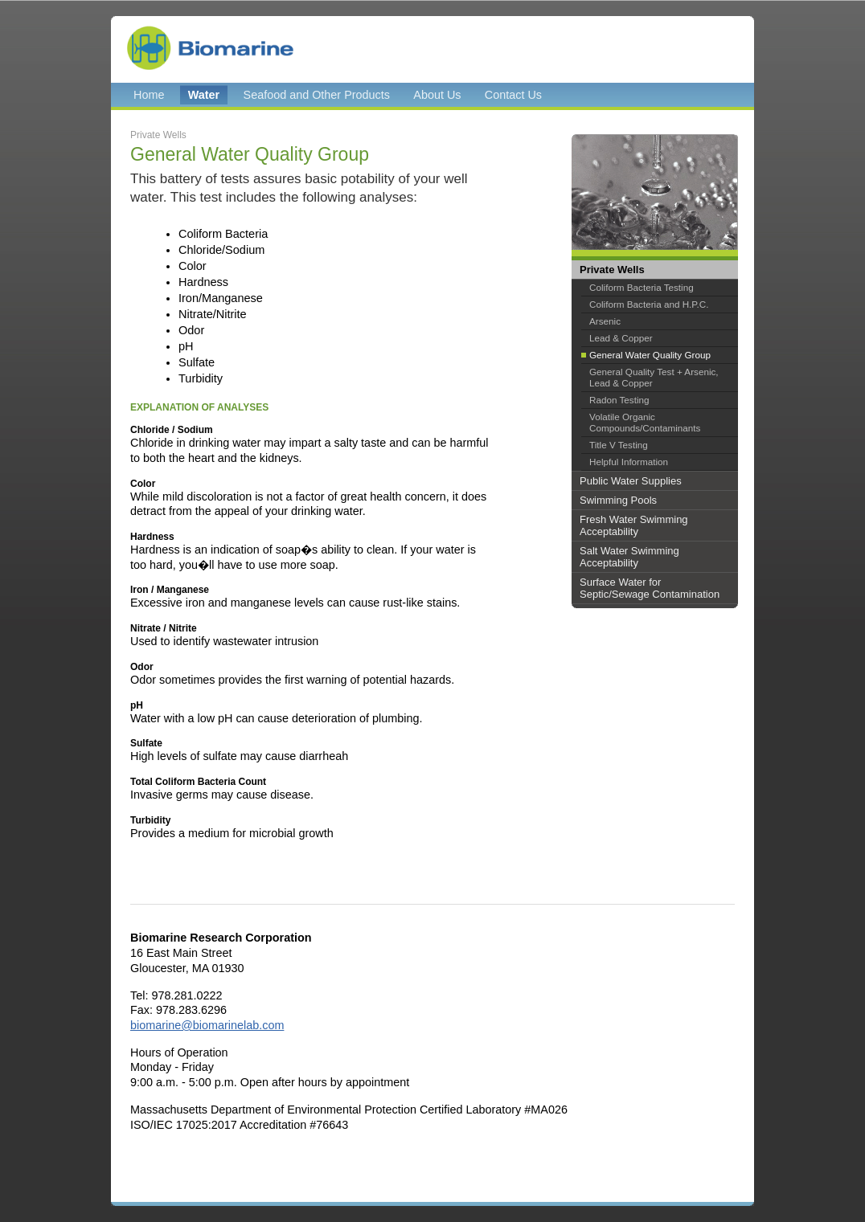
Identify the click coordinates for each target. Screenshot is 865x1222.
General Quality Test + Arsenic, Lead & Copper (654, 377)
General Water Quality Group (650, 354)
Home (148, 94)
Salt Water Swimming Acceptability (629, 557)
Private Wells (612, 270)
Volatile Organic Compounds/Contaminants (644, 422)
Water (203, 94)
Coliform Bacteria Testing (641, 287)
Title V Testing (618, 444)
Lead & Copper (621, 338)
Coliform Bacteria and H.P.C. (649, 304)
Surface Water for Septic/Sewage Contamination (649, 588)
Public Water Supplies (631, 481)
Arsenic (605, 321)
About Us (437, 94)
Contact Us (513, 94)
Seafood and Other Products (317, 94)
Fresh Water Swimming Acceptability (634, 525)
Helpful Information (628, 461)
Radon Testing (619, 399)
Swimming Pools (618, 500)
